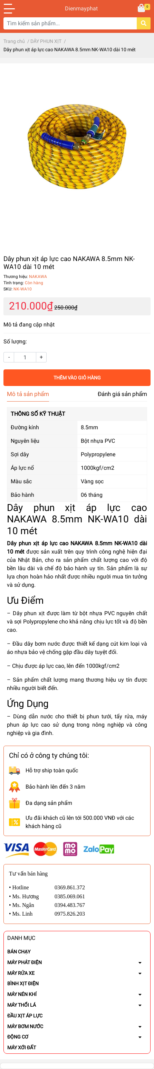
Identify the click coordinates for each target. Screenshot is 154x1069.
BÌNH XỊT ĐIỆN (23, 983)
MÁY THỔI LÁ (21, 1005)
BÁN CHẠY (18, 951)
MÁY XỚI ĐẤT (21, 1047)
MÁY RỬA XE (21, 973)
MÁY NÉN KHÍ (22, 994)
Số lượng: (15, 341)
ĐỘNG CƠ (17, 1037)
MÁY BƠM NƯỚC (25, 1026)
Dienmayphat (77, 8)
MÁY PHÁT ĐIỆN (24, 962)
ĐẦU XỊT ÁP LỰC (24, 1015)
